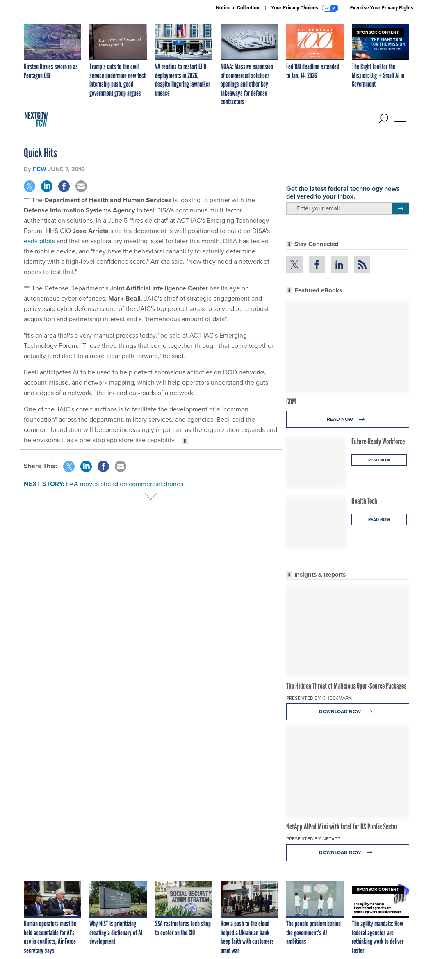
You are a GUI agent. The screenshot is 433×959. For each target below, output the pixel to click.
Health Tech (364, 501)
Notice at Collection (237, 8)
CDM (291, 401)
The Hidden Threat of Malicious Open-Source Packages (346, 686)
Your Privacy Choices (304, 8)
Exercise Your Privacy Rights (381, 8)
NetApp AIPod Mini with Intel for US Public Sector (341, 826)
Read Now (348, 419)
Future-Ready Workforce (378, 441)
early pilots (39, 241)
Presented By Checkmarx (319, 698)
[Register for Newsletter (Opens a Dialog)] (400, 208)
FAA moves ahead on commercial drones (124, 484)
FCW (39, 169)
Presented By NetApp (313, 839)
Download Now (348, 712)
